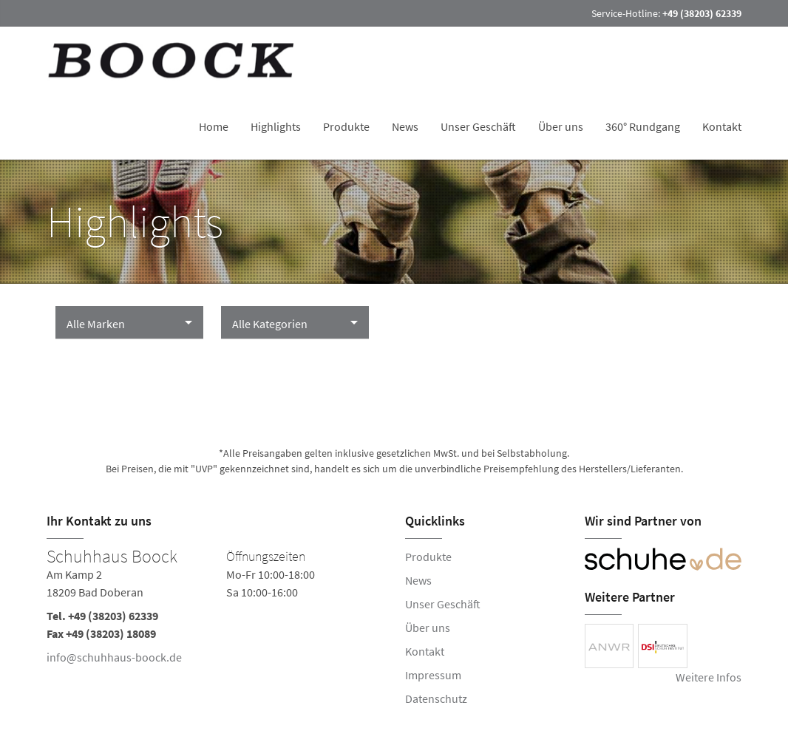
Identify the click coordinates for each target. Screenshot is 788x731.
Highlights (276, 126)
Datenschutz (436, 698)
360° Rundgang (642, 126)
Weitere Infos (708, 677)
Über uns (560, 126)
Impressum (433, 674)
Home (213, 126)
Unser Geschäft (478, 126)
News (405, 126)
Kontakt (721, 126)
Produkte (346, 126)
